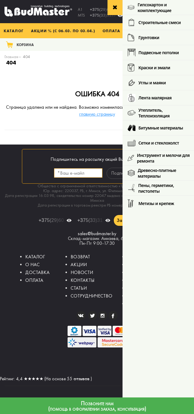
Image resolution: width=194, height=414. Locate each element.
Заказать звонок (135, 220)
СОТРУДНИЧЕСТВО (91, 296)
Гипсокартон (139, 264)
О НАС (32, 264)
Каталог (14, 30)
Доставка (139, 30)
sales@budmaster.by (97, 233)
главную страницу (97, 114)
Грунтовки (137, 288)
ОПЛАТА (34, 280)
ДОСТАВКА (37, 272)
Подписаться (123, 173)
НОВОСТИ (82, 272)
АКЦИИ (79, 264)
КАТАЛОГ (35, 257)
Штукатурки (139, 272)
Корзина (25, 44)
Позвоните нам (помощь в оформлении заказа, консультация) (97, 406)
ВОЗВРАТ (80, 257)
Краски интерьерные (148, 296)
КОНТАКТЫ (82, 280)
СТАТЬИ (79, 288)
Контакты (169, 30)
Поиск (181, 44)
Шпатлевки (138, 280)
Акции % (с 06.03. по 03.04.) (63, 30)
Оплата (111, 30)
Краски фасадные (145, 304)
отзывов (81, 378)
